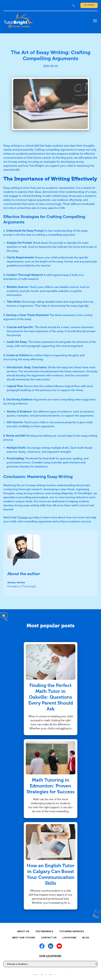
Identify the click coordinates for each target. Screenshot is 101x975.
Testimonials (44, 931)
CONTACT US (49, 937)
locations (69, 937)
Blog (85, 937)
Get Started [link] (89, 5)
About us (23, 931)
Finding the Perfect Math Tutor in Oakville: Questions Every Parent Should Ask (50, 697)
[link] (73, 5)
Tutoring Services (71, 931)
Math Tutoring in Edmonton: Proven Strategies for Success (50, 785)
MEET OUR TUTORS (23, 937)
